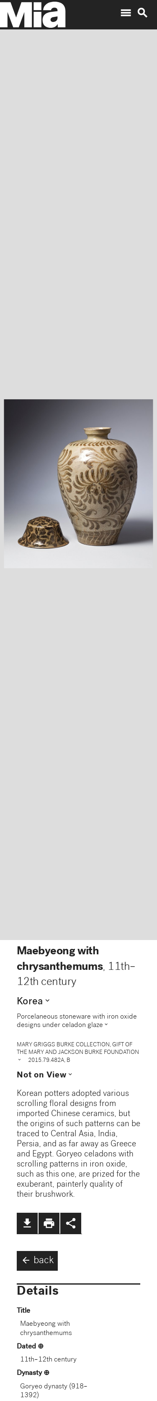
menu (125, 13)
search (142, 13)
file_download (27, 1223)
